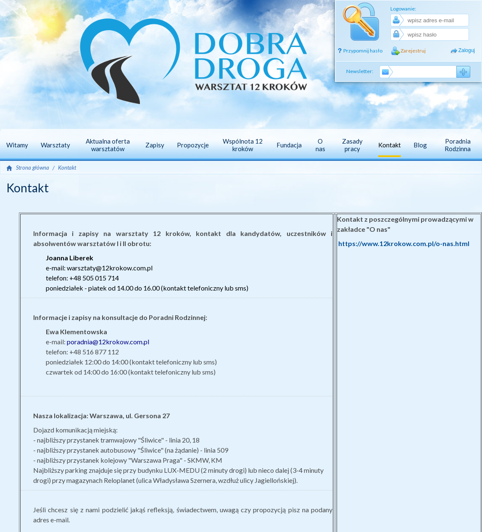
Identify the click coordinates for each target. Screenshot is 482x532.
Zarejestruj (413, 50)
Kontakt (67, 167)
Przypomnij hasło (362, 50)
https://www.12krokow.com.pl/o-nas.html (403, 243)
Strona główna (32, 167)
